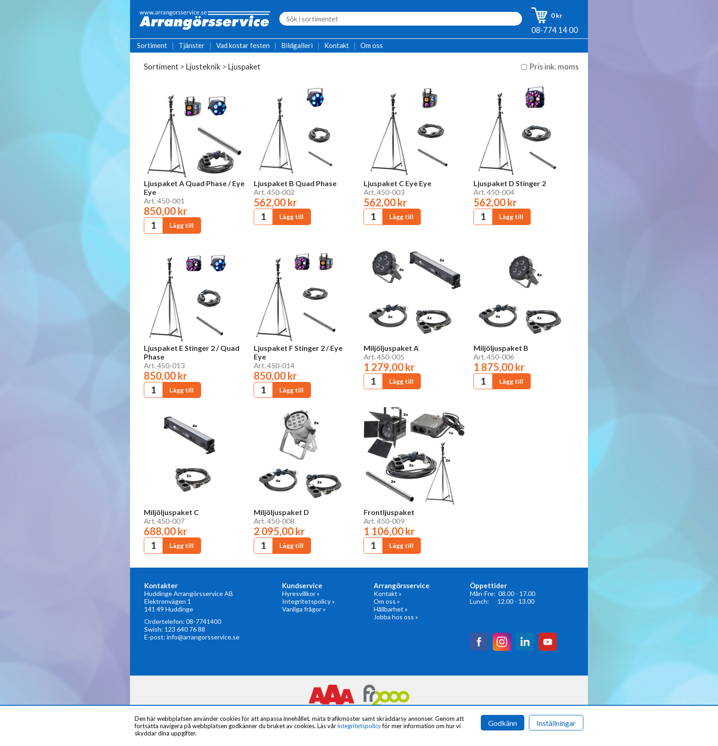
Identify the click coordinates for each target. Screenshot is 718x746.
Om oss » (387, 601)
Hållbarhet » (391, 609)
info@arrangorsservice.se (203, 637)
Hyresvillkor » (301, 593)
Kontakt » (388, 593)
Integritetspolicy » (308, 601)
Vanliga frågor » (304, 609)
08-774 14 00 (554, 30)
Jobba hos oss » (396, 617)
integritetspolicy (359, 726)
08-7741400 (203, 621)
